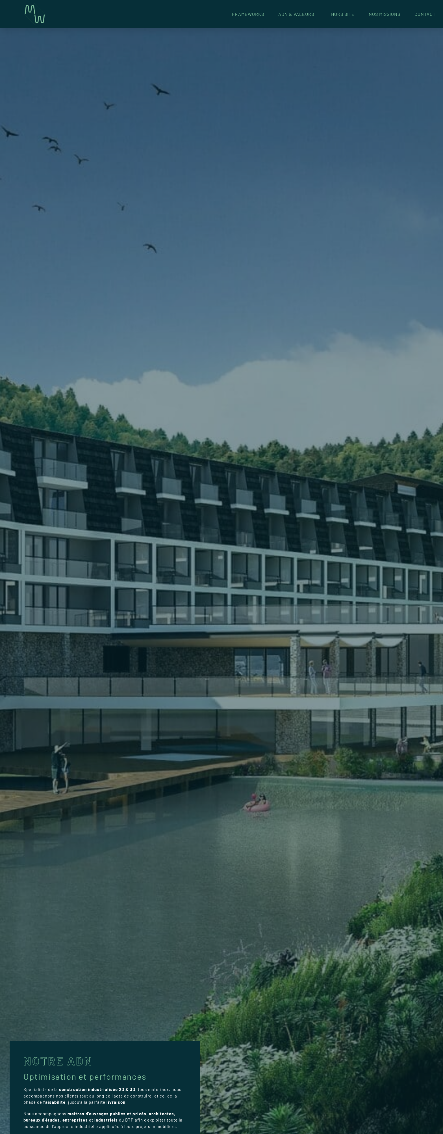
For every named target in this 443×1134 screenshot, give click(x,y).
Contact (425, 14)
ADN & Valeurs (297, 14)
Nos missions (384, 14)
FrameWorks (248, 14)
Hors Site (343, 14)
